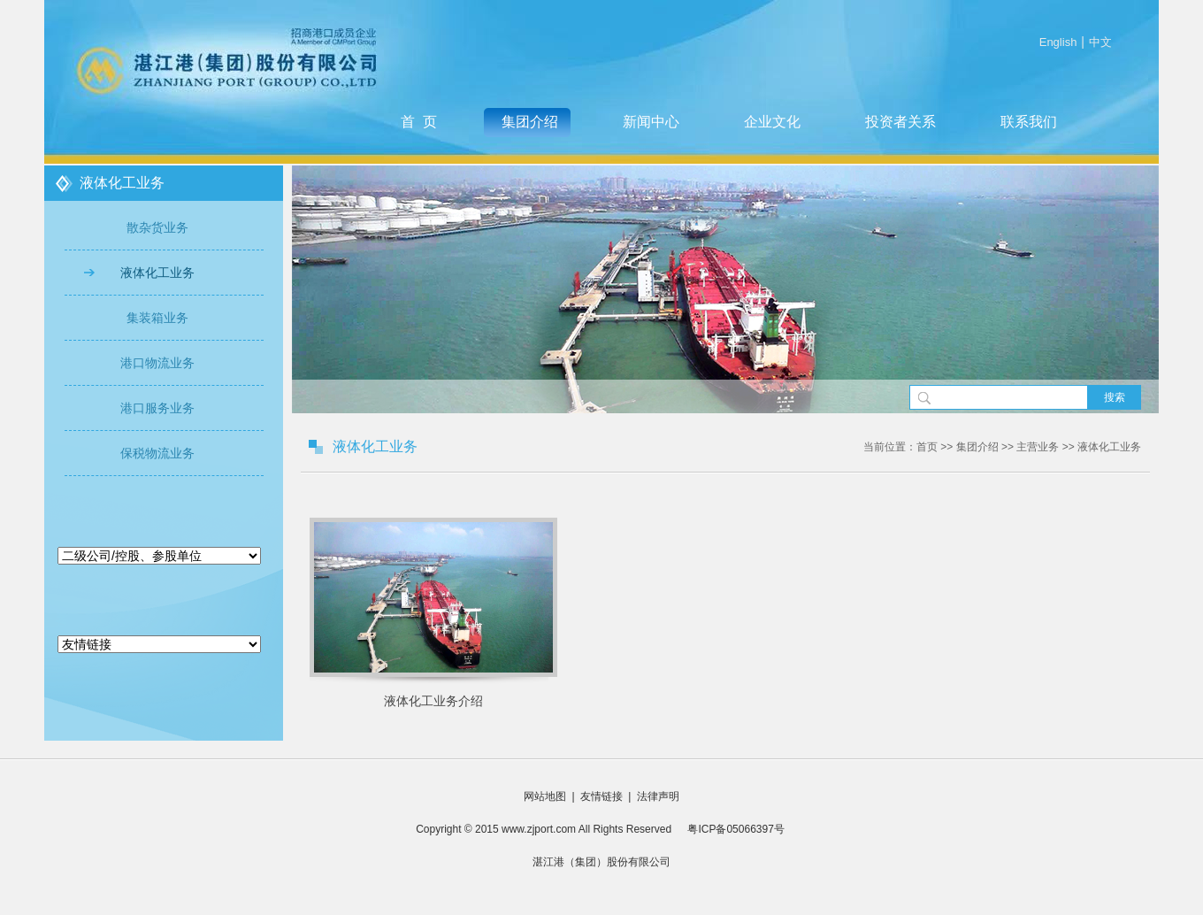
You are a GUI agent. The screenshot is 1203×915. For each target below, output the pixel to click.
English (1058, 42)
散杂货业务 (157, 227)
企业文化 (772, 121)
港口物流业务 (157, 363)
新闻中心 (651, 121)
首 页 (419, 121)
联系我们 (1028, 121)
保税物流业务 (157, 453)
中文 (1100, 42)
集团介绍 (530, 121)
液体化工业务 (157, 272)
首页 (927, 447)
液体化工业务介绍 (433, 701)
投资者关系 (900, 121)
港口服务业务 (157, 408)
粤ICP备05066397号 (729, 829)
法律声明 (658, 796)
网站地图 (545, 796)
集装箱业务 (157, 318)
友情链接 (601, 796)
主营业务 (1037, 447)
